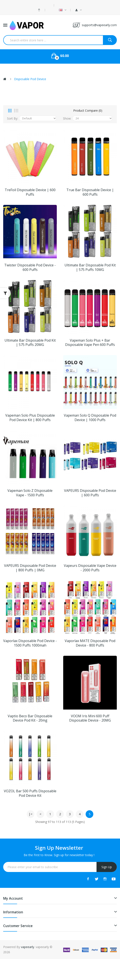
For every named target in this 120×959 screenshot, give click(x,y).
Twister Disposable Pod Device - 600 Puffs (30, 267)
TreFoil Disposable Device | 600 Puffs (30, 192)
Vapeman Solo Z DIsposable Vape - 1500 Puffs (30, 492)
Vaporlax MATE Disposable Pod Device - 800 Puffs (90, 643)
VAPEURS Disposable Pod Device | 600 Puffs (90, 492)
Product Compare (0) (87, 110)
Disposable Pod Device (30, 79)
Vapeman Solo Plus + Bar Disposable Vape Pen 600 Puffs (90, 342)
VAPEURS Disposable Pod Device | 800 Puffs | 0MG (30, 567)
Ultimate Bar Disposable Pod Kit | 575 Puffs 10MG (90, 267)
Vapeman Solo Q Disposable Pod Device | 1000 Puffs (90, 417)
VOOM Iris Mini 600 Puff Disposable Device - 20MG (90, 718)
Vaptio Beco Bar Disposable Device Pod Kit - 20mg (30, 718)
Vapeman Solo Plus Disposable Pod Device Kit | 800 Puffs (30, 417)
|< (30, 814)
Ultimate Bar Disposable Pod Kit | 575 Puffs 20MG (30, 342)
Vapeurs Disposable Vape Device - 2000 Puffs (90, 567)
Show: (67, 118)
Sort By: (12, 118)
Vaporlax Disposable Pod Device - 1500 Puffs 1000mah (30, 643)
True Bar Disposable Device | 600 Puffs (90, 192)
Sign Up (106, 867)
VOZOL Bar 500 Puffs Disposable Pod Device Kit (30, 793)
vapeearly (27, 947)
